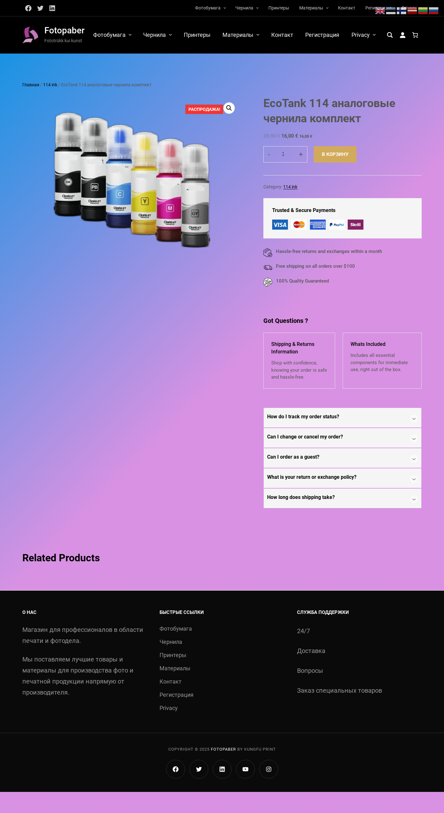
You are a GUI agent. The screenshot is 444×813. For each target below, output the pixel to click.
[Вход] (41, 59)
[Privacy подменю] (420, 34)
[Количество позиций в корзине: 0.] (54, 59)
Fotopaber (64, 30)
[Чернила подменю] (257, 7)
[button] (228, 129)
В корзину (335, 175)
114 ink (50, 105)
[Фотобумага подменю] (224, 7)
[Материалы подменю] (327, 7)
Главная (30, 105)
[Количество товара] (285, 175)
